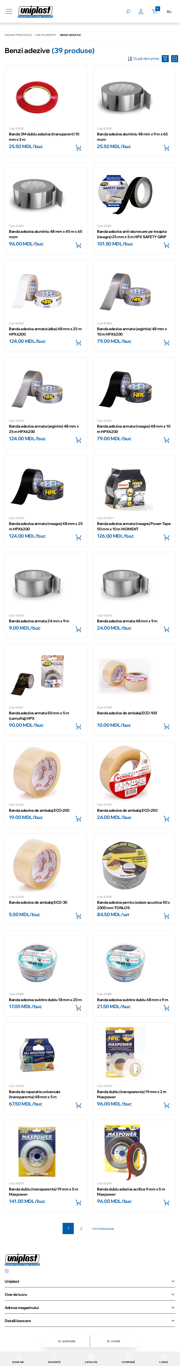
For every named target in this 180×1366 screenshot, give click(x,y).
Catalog (91, 1359)
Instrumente (46, 35)
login (163, 1359)
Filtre (113, 1341)
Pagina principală (18, 35)
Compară (128, 1359)
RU (169, 12)
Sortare (66, 1341)
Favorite (54, 1359)
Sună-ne (18, 1359)
